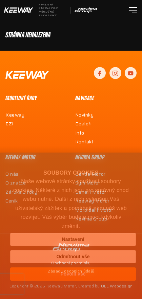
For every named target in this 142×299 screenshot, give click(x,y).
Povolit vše (73, 274)
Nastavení (73, 239)
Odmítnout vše (72, 256)
